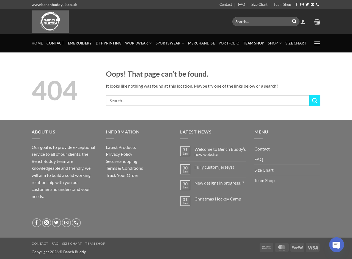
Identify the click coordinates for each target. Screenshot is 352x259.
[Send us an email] (312, 5)
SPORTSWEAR (170, 43)
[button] (303, 22)
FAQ (241, 4)
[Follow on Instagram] (302, 5)
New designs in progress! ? (219, 182)
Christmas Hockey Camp (217, 198)
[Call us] (317, 5)
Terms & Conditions (124, 168)
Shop (274, 43)
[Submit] (294, 21)
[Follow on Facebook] (296, 5)
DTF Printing (108, 43)
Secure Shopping (121, 161)
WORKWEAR (138, 43)
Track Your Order (122, 175)
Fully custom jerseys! (214, 166)
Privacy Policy (119, 154)
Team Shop (282, 4)
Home (37, 43)
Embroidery (80, 43)
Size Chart (259, 4)
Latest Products (121, 147)
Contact (225, 4)
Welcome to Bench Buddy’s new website (220, 151)
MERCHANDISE (201, 43)
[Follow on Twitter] (307, 5)
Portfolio (229, 43)
